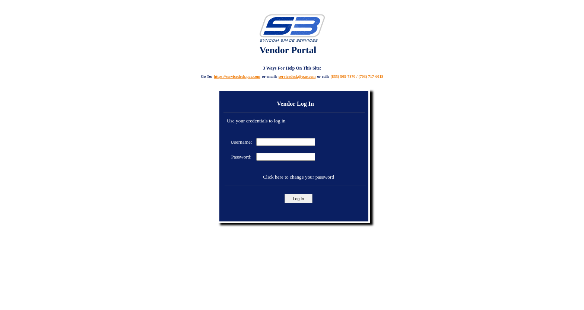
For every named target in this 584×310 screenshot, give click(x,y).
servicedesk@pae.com (297, 76)
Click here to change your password (298, 177)
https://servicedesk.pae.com (237, 76)
